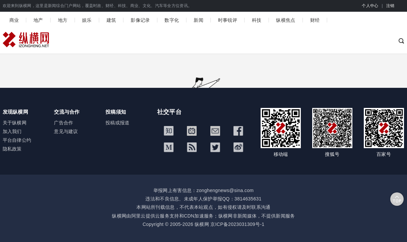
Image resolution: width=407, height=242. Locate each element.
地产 (38, 20)
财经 (315, 20)
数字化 (171, 20)
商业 (14, 20)
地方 (63, 20)
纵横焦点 (285, 20)
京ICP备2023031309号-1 (237, 224)
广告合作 (63, 122)
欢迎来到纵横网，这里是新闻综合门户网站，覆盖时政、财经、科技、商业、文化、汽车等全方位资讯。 (97, 5)
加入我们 (12, 131)
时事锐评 (227, 20)
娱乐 (87, 20)
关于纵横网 (15, 122)
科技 (257, 20)
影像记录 (140, 20)
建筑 (111, 20)
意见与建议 (66, 131)
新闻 (198, 20)
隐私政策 (12, 149)
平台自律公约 (17, 140)
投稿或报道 (118, 122)
